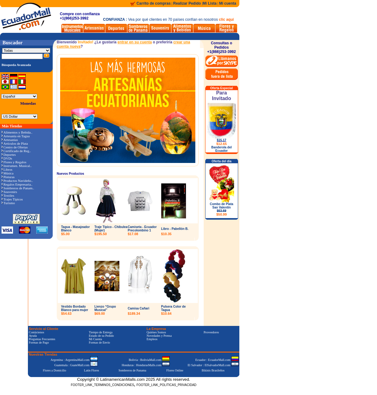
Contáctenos (36, 332)
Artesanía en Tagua (16, 136)
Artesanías (10, 140)
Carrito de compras (153, 3)
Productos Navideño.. (17, 180)
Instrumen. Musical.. (17, 166)
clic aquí (226, 19)
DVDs (7, 158)
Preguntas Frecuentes (42, 339)
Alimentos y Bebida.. (17, 132)
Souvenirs (9, 192)
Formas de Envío (99, 342)
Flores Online (175, 370)
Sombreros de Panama (132, 370)
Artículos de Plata (15, 143)
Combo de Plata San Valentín (221, 209)
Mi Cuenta (95, 339)
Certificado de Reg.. (16, 151)
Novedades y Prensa (159, 335)
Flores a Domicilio (54, 370)
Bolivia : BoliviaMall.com (149, 360)
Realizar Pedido (187, 3)
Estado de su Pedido (101, 335)
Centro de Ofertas (15, 147)
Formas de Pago (39, 342)
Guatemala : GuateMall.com (76, 365)
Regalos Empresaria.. (17, 184)
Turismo (8, 203)
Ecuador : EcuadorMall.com (217, 360)
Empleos (152, 339)
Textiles (8, 195)
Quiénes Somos (156, 332)
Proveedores (211, 332)
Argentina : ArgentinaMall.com (74, 360)
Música (7, 173)
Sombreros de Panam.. (18, 188)
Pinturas (8, 177)
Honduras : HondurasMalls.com (146, 365)
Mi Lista (210, 3)
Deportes (9, 154)
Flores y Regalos (14, 162)
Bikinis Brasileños (213, 370)
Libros (7, 169)
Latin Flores (91, 370)
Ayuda (33, 335)
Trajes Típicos (12, 199)
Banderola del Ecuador (221, 149)
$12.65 (221, 144)
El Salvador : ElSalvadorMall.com (213, 365)
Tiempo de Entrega (100, 332)
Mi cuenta (227, 3)
